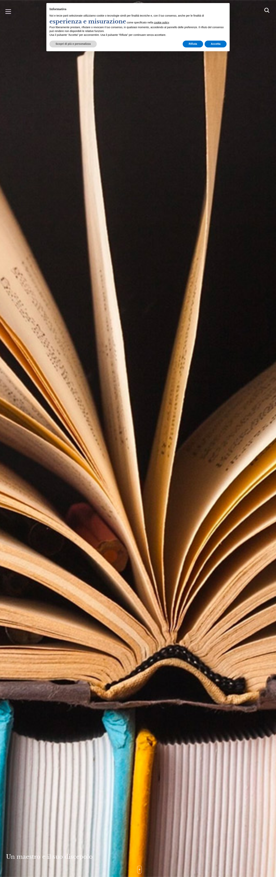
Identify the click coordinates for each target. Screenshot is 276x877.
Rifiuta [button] (193, 43)
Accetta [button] (215, 43)
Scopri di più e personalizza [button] (73, 43)
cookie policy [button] (161, 22)
